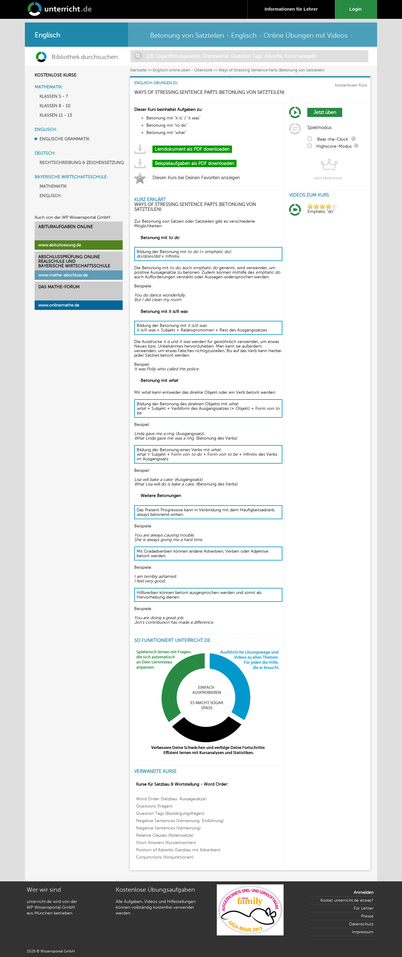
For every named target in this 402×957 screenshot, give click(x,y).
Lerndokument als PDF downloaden (192, 149)
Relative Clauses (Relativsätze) (164, 835)
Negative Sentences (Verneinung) (168, 828)
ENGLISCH (50, 196)
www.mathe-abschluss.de (63, 275)
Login (356, 9)
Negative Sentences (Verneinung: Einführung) (180, 820)
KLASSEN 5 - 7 (53, 96)
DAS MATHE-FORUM (59, 287)
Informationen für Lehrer (291, 9)
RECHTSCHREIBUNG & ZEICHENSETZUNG (81, 162)
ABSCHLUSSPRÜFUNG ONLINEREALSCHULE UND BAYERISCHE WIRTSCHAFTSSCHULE (74, 261)
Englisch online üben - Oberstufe (182, 70)
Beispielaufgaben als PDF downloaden (194, 163)
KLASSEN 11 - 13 (55, 115)
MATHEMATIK (52, 186)
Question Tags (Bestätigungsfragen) (170, 813)
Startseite (138, 70)
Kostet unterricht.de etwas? (346, 900)
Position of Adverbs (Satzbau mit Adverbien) (178, 850)
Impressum (362, 932)
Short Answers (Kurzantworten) (166, 842)
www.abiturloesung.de (59, 245)
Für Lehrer (363, 908)
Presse (367, 916)
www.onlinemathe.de (58, 305)
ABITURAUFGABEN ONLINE (65, 227)
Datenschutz (361, 924)
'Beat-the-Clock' (332, 139)
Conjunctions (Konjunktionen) (164, 857)
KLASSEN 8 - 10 (54, 106)
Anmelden (363, 892)
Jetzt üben (324, 112)
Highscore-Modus (334, 146)
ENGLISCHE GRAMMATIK (64, 139)
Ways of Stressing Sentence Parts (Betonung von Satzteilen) (272, 70)
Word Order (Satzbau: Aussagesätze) (171, 799)
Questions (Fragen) (154, 806)
